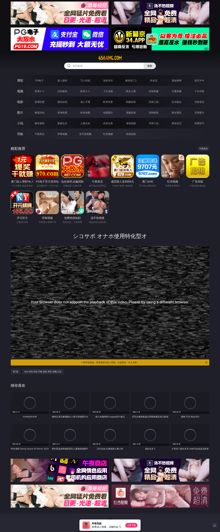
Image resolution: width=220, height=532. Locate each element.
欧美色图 (85, 112)
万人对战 (85, 80)
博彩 (20, 80)
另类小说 (154, 123)
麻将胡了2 (130, 80)
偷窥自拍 (39, 112)
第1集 (15, 371)
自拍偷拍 (62, 91)
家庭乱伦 (62, 123)
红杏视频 (108, 134)
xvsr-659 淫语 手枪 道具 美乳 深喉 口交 (43, 371)
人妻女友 (85, 123)
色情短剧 (131, 134)
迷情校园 (131, 123)
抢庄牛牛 (199, 80)
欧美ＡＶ (85, 91)
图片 (20, 112)
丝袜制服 (154, 91)
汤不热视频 (85, 134)
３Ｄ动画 (108, 91)
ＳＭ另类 (199, 91)
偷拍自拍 (62, 102)
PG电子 (39, 80)
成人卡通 (85, 102)
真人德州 (62, 80)
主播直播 (177, 91)
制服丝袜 (131, 102)
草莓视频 (62, 134)
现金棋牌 (177, 80)
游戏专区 (108, 80)
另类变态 (199, 102)
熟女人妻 (131, 91)
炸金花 (153, 80)
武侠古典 (108, 123)
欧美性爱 (108, 102)
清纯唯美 (154, 112)
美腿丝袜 (131, 112)
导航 (20, 134)
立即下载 (131, 525)
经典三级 (154, 102)
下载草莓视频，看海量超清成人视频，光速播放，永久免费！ (144, 362)
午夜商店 (39, 134)
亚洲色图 (62, 112)
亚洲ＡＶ (39, 91)
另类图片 (199, 112)
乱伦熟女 (177, 102)
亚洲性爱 (39, 102)
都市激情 (39, 123)
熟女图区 (177, 112)
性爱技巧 (199, 123)
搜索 (149, 66)
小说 (20, 123)
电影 (20, 102)
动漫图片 (108, 112)
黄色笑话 (177, 123)
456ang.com (110, 58)
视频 (20, 91)
